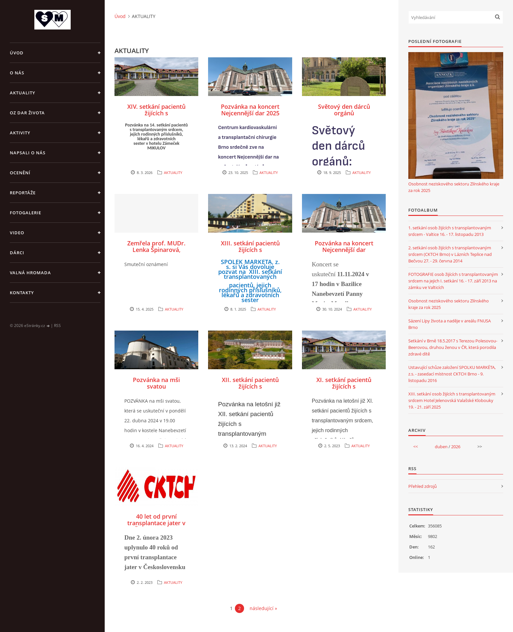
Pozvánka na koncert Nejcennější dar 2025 (250, 109)
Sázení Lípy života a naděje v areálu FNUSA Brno (449, 324)
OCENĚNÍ (20, 173)
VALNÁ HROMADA (30, 273)
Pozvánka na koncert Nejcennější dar (344, 246)
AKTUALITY (22, 93)
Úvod (17, 53)
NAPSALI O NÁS (27, 153)
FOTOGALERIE (25, 213)
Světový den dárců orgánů (344, 109)
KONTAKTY (22, 293)
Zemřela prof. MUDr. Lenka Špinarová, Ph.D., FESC (156, 249)
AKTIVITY (20, 133)
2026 (455, 447)
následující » (263, 608)
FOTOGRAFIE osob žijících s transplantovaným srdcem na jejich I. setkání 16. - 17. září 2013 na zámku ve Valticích (453, 280)
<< (415, 447)
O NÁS (17, 73)
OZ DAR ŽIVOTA (27, 113)
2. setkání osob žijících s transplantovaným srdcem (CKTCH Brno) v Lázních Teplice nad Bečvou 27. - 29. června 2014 (450, 254)
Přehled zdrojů (422, 486)
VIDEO (17, 233)
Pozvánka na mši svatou (156, 383)
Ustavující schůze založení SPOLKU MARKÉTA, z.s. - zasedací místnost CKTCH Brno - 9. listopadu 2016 (452, 373)
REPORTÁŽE (23, 193)
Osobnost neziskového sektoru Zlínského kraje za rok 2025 (453, 187)
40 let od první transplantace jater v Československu (156, 523)
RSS (57, 325)
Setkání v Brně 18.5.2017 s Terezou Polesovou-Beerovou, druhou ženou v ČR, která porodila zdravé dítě (452, 347)
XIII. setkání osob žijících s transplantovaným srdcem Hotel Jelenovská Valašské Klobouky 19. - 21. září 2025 (451, 400)
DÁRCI (17, 253)
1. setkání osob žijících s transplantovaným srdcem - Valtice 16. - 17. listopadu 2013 (449, 231)
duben (441, 447)
